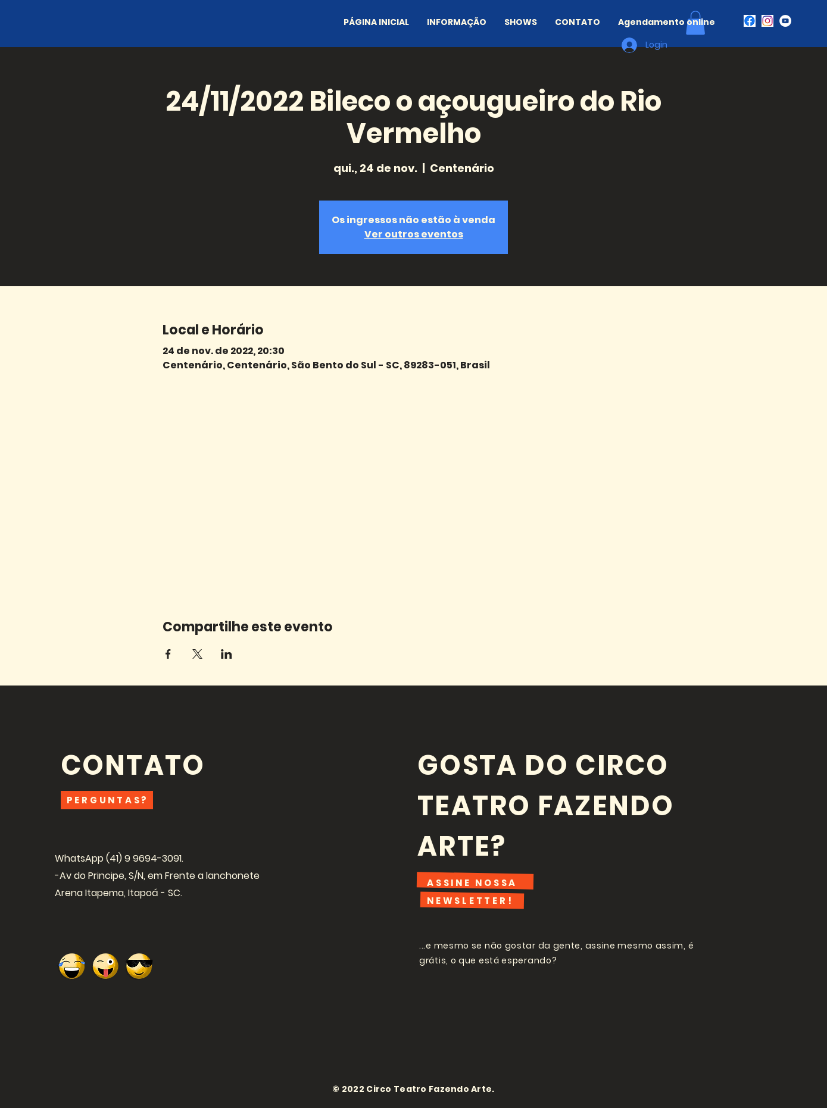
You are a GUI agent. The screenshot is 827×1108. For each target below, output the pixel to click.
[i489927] (767, 21)
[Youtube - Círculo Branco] (785, 21)
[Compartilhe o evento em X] (197, 654)
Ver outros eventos (413, 234)
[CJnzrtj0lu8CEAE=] (750, 21)
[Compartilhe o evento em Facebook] (168, 654)
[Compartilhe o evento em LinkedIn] (226, 654)
